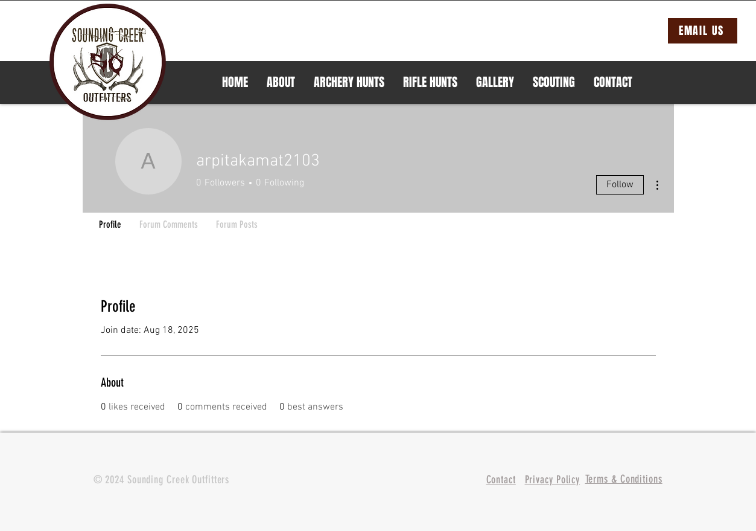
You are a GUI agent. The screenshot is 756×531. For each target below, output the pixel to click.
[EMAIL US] (702, 30)
